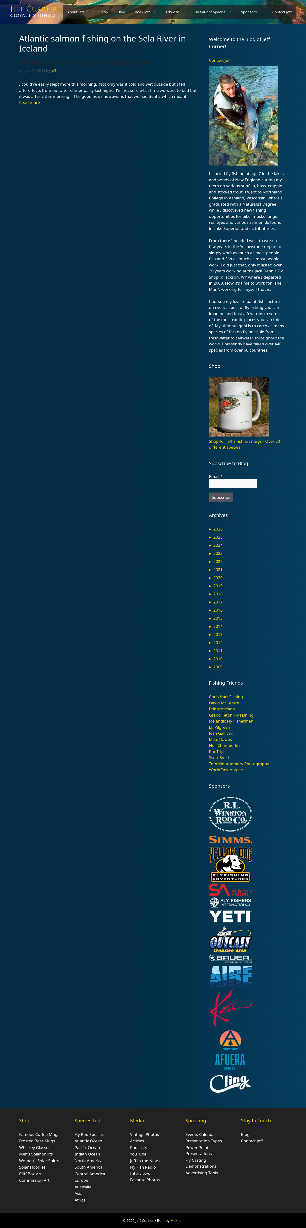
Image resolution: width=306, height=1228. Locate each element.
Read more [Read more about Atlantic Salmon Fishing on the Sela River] (29, 102)
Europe (81, 1180)
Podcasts (138, 1147)
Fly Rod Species (89, 1134)
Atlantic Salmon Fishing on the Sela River (83, 62)
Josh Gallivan (221, 733)
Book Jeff (148, 12)
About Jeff (81, 12)
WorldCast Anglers (226, 769)
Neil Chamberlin (224, 745)
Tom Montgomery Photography (239, 763)
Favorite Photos (145, 1179)
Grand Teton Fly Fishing (231, 715)
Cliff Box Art (30, 1173)
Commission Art (34, 1180)
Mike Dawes (220, 739)
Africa (80, 1200)
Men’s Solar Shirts (36, 1154)
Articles (137, 1141)
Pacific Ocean (87, 1147)
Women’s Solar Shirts (39, 1160)
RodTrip (216, 751)
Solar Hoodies (32, 1167)
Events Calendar (201, 1134)
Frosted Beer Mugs (37, 1141)
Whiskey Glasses (34, 1147)
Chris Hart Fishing (226, 696)
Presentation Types (204, 1141)
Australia (83, 1187)
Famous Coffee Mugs (39, 1134)
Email (216, 476)
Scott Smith (220, 757)
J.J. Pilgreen (219, 727)
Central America (90, 1173)
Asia (78, 1193)
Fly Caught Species (215, 12)
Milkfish (177, 1220)
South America (89, 1167)
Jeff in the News (145, 1160)
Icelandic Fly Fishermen (231, 721)
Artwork (177, 12)
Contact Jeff (282, 12)
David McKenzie (224, 703)
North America (89, 1160)
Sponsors (254, 12)
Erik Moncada (222, 709)
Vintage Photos (144, 1134)
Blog (121, 12)
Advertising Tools (202, 1173)
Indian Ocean (87, 1154)
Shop (103, 12)
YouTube (138, 1154)
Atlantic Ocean (88, 1141)
